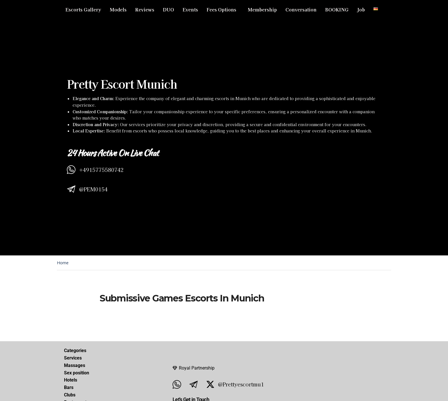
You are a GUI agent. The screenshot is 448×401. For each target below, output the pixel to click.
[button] (222, 9)
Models (118, 9)
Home (63, 262)
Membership (262, 9)
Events (190, 9)
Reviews (144, 9)
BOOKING (337, 9)
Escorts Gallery (83, 9)
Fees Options (221, 9)
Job (361, 9)
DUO (168, 9)
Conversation (301, 9)
